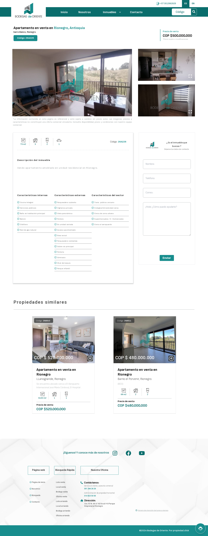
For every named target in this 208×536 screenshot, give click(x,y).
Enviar (167, 258)
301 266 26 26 (90, 488)
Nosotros (84, 12)
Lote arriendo (62, 501)
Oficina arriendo (63, 516)
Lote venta (60, 482)
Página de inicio (37, 482)
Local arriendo (62, 506)
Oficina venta (61, 497)
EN (193, 3)
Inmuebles (112, 12)
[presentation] (166, 246)
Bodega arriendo (63, 511)
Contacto (136, 12)
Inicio (64, 12)
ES (185, 3)
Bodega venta (62, 492)
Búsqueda (35, 495)
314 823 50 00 (90, 496)
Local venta (61, 487)
